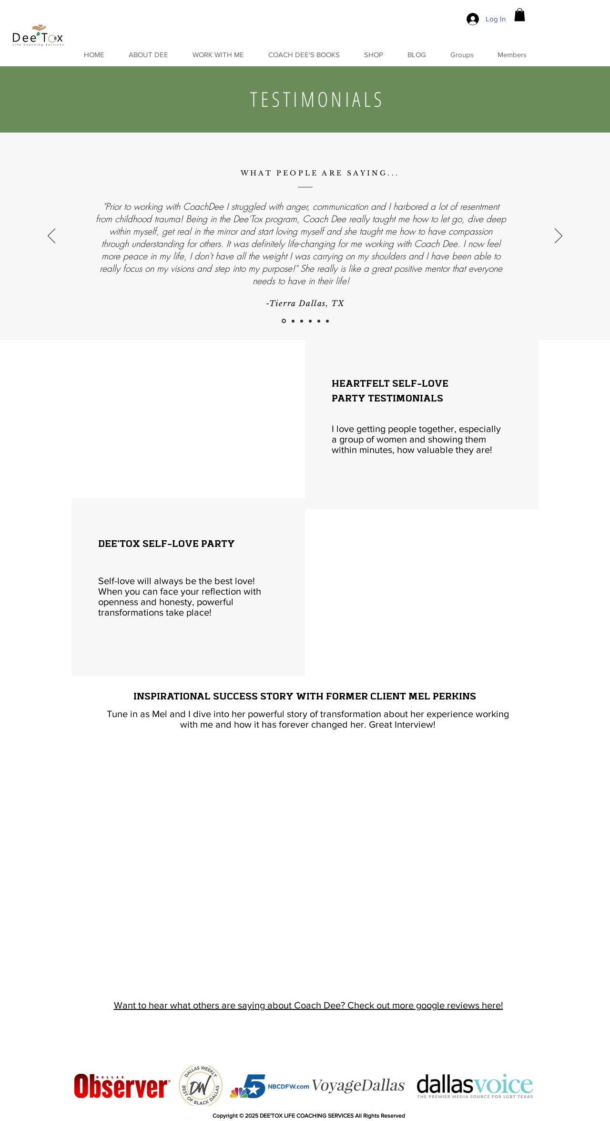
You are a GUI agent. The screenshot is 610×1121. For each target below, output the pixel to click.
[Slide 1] (284, 321)
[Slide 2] (293, 320)
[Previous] (51, 236)
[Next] (558, 236)
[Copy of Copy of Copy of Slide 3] (327, 320)
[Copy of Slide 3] (310, 320)
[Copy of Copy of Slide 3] (318, 320)
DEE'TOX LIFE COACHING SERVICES (307, 1115)
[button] (519, 14)
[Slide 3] (301, 320)
